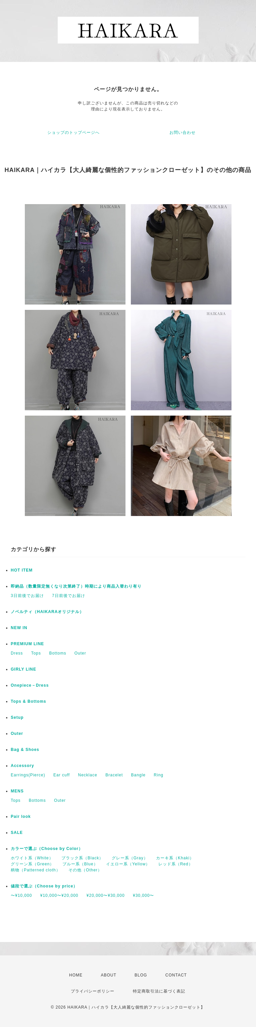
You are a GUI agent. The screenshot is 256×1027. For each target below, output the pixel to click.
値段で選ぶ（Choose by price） (44, 886)
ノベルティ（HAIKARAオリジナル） (47, 611)
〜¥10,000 (21, 895)
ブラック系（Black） (82, 858)
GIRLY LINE (23, 669)
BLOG (141, 975)
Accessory (22, 765)
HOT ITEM (22, 570)
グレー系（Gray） (130, 858)
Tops (36, 653)
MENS (17, 791)
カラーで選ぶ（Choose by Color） (47, 848)
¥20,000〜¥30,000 (106, 895)
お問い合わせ (182, 132)
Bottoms (57, 653)
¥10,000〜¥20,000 (59, 895)
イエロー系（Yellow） (128, 864)
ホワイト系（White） (32, 858)
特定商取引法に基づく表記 (159, 991)
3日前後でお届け (27, 595)
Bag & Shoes (25, 749)
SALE (17, 832)
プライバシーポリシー (92, 991)
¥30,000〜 (143, 895)
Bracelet (114, 775)
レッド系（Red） (175, 864)
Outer (80, 653)
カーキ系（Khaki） (175, 858)
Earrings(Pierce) (28, 775)
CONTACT (176, 975)
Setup (17, 717)
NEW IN (19, 627)
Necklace (87, 775)
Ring (158, 775)
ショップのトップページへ (73, 132)
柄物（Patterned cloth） (35, 870)
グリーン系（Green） (32, 864)
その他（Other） (85, 870)
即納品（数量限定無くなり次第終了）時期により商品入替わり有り (76, 586)
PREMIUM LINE (27, 643)
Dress (17, 653)
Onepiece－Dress (30, 685)
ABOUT (108, 975)
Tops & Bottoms (28, 701)
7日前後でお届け (68, 595)
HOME (76, 975)
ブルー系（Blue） (80, 864)
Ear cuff (61, 775)
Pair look (21, 816)
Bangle (138, 775)
